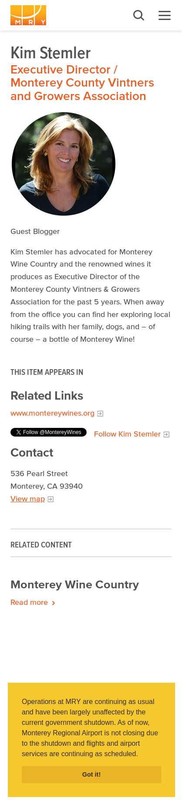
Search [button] (138, 15)
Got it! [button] (91, 774)
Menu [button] (164, 15)
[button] (141, 754)
